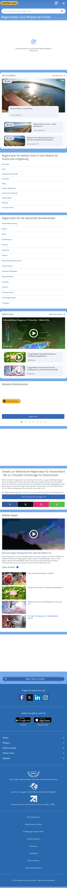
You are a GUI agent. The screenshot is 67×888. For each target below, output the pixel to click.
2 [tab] (25, 422)
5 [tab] (37, 422)
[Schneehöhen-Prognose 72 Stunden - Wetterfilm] (33, 333)
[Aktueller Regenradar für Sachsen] (5, 287)
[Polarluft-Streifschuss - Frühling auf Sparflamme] (32, 593)
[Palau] (33, 183)
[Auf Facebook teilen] (10, 504)
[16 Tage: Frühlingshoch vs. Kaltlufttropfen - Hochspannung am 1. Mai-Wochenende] (32, 622)
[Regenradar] (33, 403)
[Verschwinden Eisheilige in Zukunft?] (32, 579)
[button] (33, 737)
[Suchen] (61, 11)
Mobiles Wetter (9, 748)
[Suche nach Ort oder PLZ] (33, 11)
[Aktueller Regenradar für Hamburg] (5, 250)
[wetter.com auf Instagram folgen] (45, 698)
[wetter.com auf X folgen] (29, 698)
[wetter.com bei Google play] (23, 721)
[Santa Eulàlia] (33, 198)
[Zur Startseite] (10, 3)
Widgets (6, 742)
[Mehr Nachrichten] (57, 314)
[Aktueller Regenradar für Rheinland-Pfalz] (7, 277)
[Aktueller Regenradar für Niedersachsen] (7, 266)
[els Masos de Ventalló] (33, 174)
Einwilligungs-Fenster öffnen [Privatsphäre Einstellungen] (33, 831)
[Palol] (33, 169)
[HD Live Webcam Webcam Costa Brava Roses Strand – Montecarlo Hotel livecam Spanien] (33, 141)
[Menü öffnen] (62, 3)
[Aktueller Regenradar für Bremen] (5, 245)
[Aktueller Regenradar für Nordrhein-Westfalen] (9, 272)
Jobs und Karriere (33, 817)
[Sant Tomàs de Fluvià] (33, 193)
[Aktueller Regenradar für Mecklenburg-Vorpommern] (12, 261)
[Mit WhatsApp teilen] (57, 504)
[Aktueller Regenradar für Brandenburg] (7, 240)
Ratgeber (7, 758)
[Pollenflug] (56, 3)
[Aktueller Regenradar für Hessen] (4, 256)
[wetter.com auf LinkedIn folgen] (37, 698)
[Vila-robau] (33, 164)
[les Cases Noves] (33, 207)
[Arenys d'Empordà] (33, 188)
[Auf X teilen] (25, 504)
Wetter (6, 737)
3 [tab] (29, 422)
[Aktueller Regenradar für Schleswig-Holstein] (9, 298)
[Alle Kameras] (59, 76)
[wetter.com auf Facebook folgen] (21, 698)
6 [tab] (41, 422)
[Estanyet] (33, 202)
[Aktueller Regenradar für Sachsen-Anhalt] (7, 293)
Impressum (33, 846)
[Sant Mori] (33, 178)
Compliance (33, 853)
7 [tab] (45, 422)
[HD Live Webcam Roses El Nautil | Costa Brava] (33, 95)
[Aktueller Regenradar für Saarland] (5, 282)
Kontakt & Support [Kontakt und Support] (33, 839)
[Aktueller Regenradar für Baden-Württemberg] (9, 224)
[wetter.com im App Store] (43, 721)
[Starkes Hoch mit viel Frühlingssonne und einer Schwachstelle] (32, 608)
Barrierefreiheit (33, 860)
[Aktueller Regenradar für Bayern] (4, 229)
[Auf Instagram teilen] (41, 504)
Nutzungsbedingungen (33, 868)
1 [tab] (21, 422)
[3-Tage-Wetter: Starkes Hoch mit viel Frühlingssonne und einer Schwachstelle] (33, 370)
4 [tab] (33, 422)
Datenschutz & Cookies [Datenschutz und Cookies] (33, 824)
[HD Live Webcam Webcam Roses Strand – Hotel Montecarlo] (33, 127)
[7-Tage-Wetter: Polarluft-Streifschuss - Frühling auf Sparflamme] (33, 357)
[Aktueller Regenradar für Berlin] (4, 234)
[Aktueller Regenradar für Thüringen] (5, 303)
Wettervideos (9, 753)
